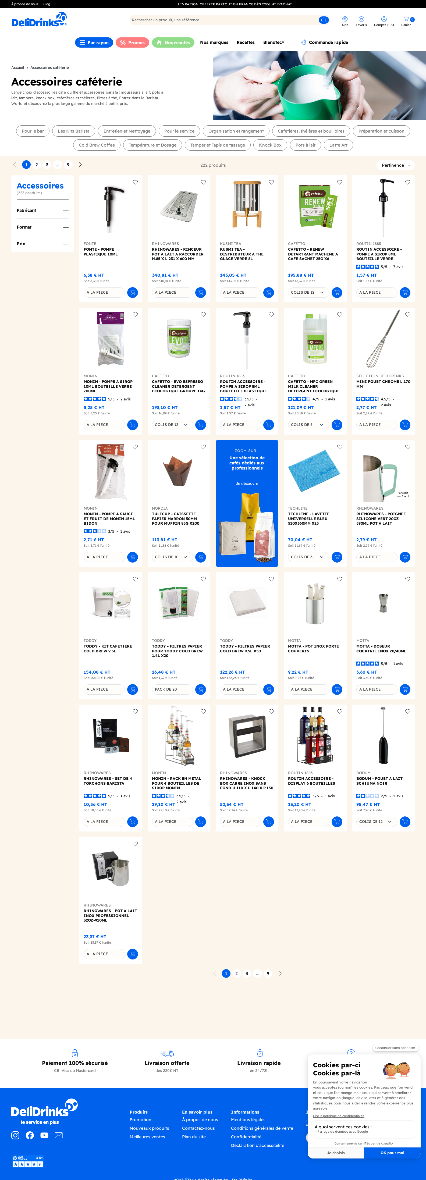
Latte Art (338, 145)
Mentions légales (248, 1122)
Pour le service (179, 131)
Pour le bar (33, 131)
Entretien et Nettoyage (127, 131)
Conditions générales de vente (262, 1130)
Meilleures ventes (147, 1137)
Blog (46, 4)
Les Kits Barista (74, 131)
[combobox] (308, 292)
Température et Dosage (152, 145)
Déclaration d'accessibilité (257, 1147)
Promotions (142, 1120)
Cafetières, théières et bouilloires (311, 131)
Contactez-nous (198, 1129)
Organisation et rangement (236, 131)
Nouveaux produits (149, 1129)
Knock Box (270, 145)
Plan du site (194, 1138)
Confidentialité (246, 1139)
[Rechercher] (230, 20)
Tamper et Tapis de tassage (217, 145)
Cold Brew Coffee (97, 145)
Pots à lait (305, 145)
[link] (61, 19)
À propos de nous (24, 4)
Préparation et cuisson (381, 131)
